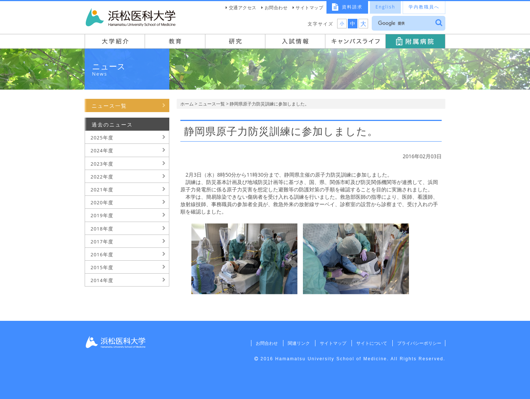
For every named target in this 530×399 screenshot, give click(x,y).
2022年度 (102, 176)
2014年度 (102, 280)
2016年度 (102, 254)
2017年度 (102, 241)
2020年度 (102, 202)
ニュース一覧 (211, 104)
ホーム (187, 104)
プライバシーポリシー (418, 343)
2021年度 (102, 189)
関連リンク (296, 343)
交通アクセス (243, 7)
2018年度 (102, 228)
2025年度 (102, 137)
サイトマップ (309, 7)
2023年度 (102, 163)
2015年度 (102, 267)
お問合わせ (276, 7)
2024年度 (102, 150)
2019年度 (102, 215)
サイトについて (370, 343)
